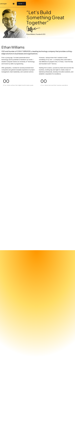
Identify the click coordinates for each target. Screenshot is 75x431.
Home (33, 3)
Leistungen (54, 3)
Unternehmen (43, 3)
